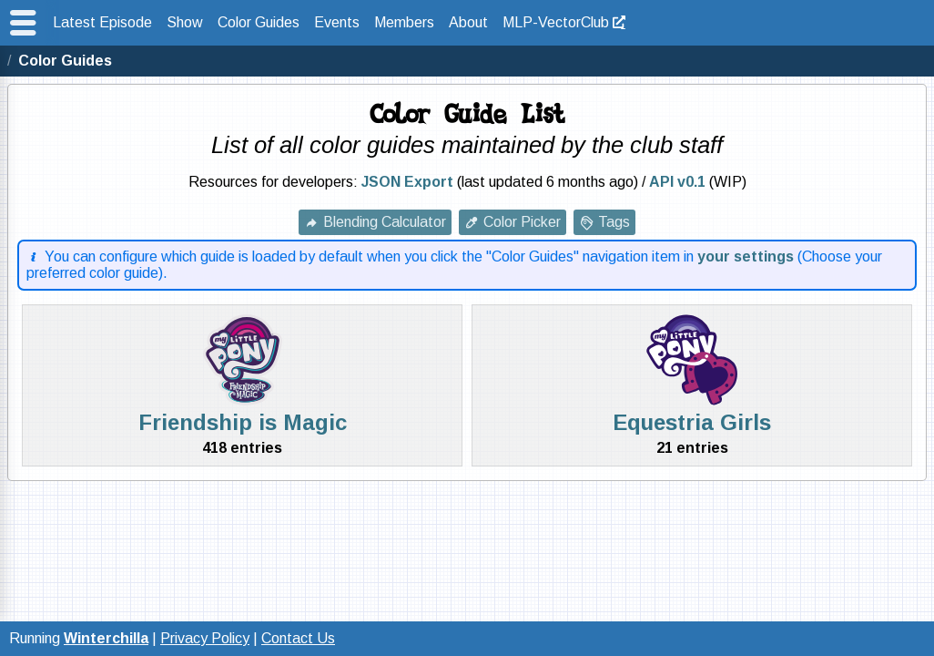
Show (185, 22)
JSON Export (407, 182)
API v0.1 (677, 182)
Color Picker (522, 222)
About (468, 22)
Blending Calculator (384, 222)
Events (337, 22)
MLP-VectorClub (556, 22)
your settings (745, 256)
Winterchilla (106, 638)
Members (404, 22)
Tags (614, 222)
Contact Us (298, 638)
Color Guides (258, 22)
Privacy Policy (204, 638)
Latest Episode (102, 22)
